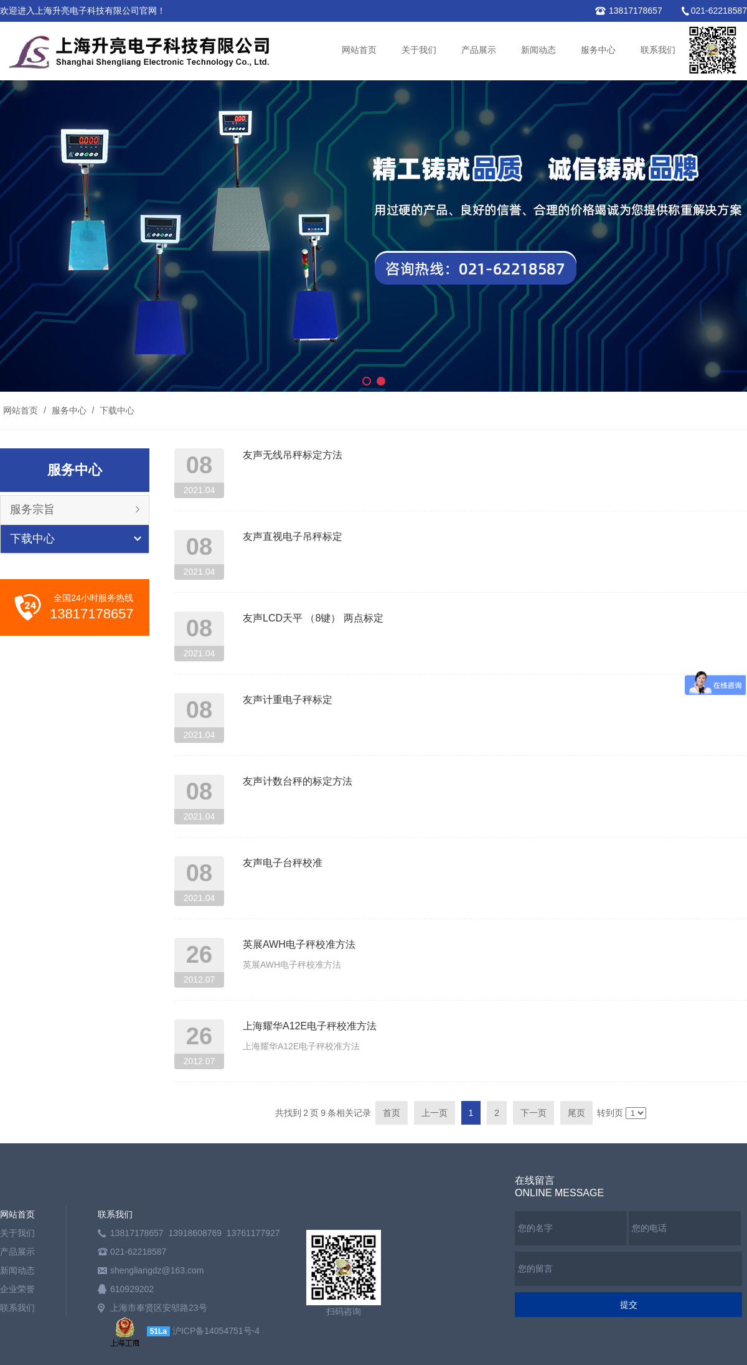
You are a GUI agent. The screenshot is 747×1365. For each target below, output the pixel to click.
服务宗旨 (32, 509)
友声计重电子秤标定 (287, 699)
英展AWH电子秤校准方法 (299, 944)
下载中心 (115, 410)
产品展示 (478, 50)
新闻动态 (538, 50)
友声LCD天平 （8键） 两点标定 (313, 618)
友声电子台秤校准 (282, 862)
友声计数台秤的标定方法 (297, 781)
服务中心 (598, 50)
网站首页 (359, 50)
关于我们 (419, 50)
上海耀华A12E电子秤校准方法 (310, 1026)
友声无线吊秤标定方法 (292, 455)
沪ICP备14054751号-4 (216, 1331)
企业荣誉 (17, 1289)
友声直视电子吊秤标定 (292, 536)
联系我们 (658, 50)
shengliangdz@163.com (157, 1270)
